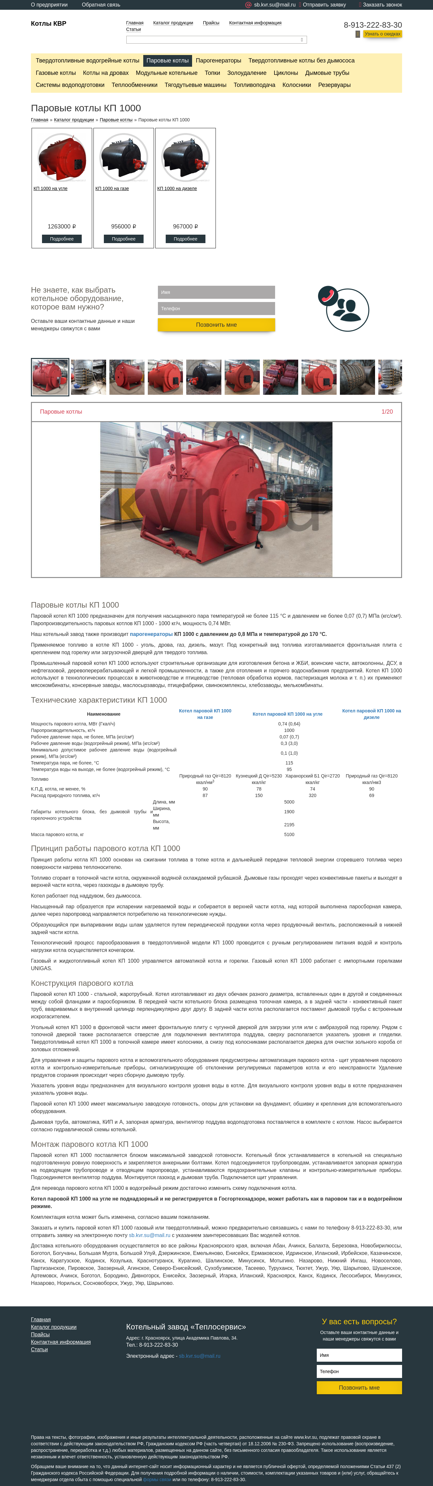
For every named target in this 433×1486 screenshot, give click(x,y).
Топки (212, 73)
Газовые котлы (56, 73)
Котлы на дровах (106, 73)
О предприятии (49, 4)
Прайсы (211, 22)
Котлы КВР (48, 23)
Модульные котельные (167, 73)
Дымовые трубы (327, 73)
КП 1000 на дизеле (177, 188)
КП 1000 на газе (112, 188)
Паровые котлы (168, 60)
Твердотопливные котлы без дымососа (301, 60)
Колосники (297, 85)
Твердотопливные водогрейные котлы (87, 60)
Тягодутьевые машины (196, 85)
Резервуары (334, 85)
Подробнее (62, 238)
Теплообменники (135, 85)
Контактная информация (255, 22)
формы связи (157, 1479)
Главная (135, 22)
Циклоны (286, 73)
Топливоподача (254, 85)
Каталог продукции (173, 22)
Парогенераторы (219, 60)
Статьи (133, 29)
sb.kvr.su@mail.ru (149, 1235)
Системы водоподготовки (70, 85)
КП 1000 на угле (50, 188)
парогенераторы (151, 634)
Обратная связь (101, 4)
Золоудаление (246, 73)
